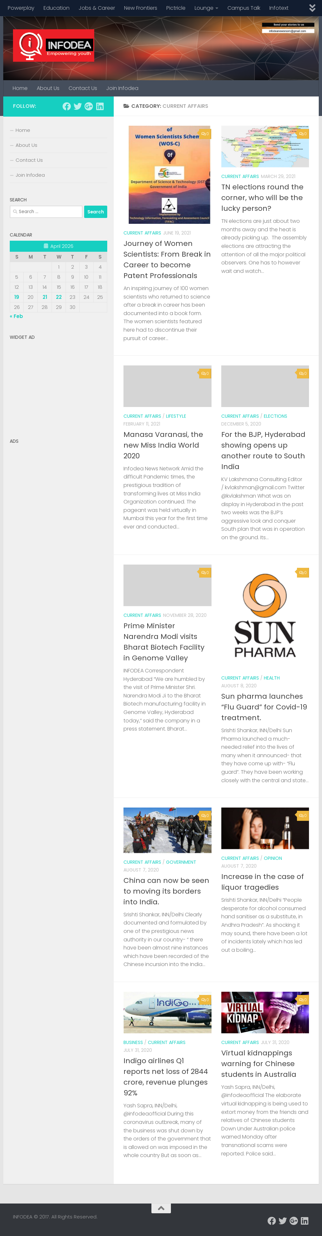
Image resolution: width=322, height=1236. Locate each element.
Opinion (273, 858)
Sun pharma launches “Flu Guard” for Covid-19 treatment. (264, 707)
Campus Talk (243, 8)
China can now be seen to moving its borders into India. (166, 891)
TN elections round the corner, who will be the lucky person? (262, 197)
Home (20, 88)
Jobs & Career (97, 8)
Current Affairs (142, 233)
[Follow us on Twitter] (77, 106)
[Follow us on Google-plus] (88, 106)
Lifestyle (176, 416)
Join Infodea (122, 88)
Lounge (204, 8)
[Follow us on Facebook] (66, 106)
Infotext (279, 8)
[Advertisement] (58, 383)
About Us (48, 88)
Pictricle (176, 8)
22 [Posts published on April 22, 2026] (59, 297)
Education (57, 8)
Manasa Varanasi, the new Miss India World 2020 (163, 445)
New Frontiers (140, 8)
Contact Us (83, 88)
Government (181, 862)
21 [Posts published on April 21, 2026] (45, 297)
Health (272, 678)
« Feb (16, 316)
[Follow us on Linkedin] (100, 106)
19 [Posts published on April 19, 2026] (16, 297)
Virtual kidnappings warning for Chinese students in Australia (258, 1063)
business (133, 1042)
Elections (275, 416)
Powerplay (21, 8)
